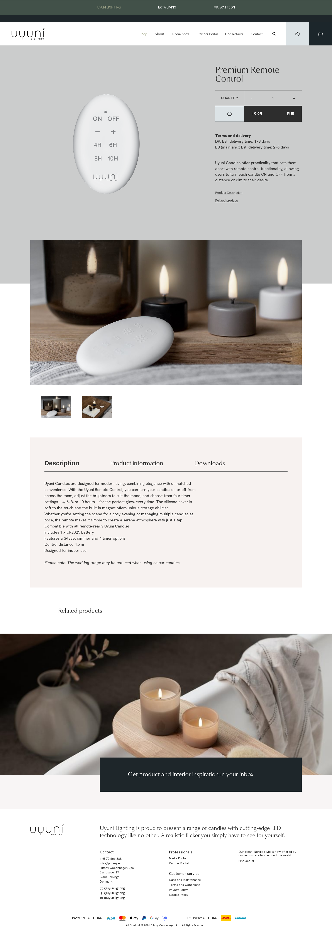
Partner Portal (208, 34)
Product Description (228, 192)
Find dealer (246, 861)
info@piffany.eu (111, 863)
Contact (257, 34)
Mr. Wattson (224, 7)
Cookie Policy (178, 894)
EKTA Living (167, 7)
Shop (143, 34)
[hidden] (297, 33)
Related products (226, 200)
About (159, 34)
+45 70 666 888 (111, 859)
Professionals (181, 852)
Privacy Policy (178, 889)
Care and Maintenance (185, 879)
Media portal (180, 34)
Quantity (229, 98)
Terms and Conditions (184, 884)
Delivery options (202, 918)
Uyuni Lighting (109, 7)
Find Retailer (234, 34)
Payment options (87, 918)
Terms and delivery (233, 135)
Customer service (184, 873)
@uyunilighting (112, 888)
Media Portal (178, 858)
